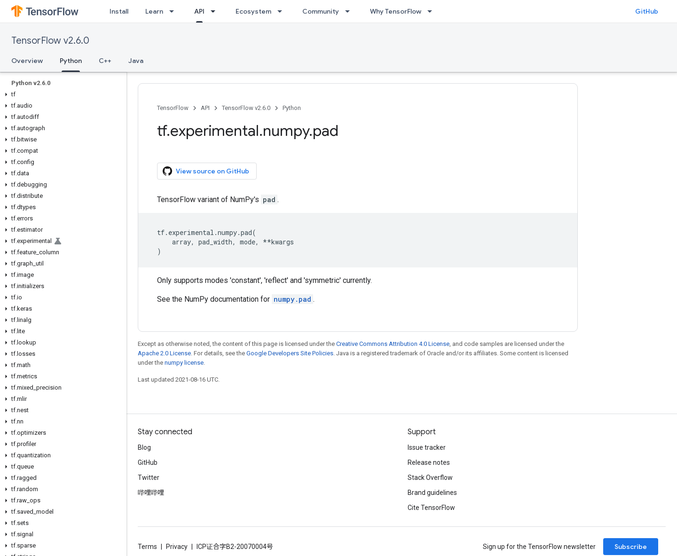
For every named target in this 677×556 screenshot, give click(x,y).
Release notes (429, 462)
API (205, 107)
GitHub (646, 11)
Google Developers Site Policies (289, 353)
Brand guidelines (432, 492)
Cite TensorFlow (431, 507)
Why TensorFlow (395, 11)
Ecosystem (253, 11)
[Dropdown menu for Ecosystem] (282, 11)
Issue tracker (427, 447)
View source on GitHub (206, 171)
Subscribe (630, 546)
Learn (154, 11)
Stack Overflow (430, 477)
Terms (147, 546)
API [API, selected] (199, 11)
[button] (61, 94)
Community (320, 11)
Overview (27, 60)
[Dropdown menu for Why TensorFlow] (432, 11)
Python (292, 107)
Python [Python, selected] (71, 60)
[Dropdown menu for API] (216, 11)
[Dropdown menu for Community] (350, 11)
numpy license (184, 362)
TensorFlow (173, 107)
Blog (144, 447)
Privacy (177, 546)
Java (135, 60)
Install (119, 11)
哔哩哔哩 (151, 492)
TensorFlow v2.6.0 (50, 41)
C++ (105, 60)
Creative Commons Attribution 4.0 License (392, 343)
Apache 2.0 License (164, 353)
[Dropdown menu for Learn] (174, 11)
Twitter (148, 477)
